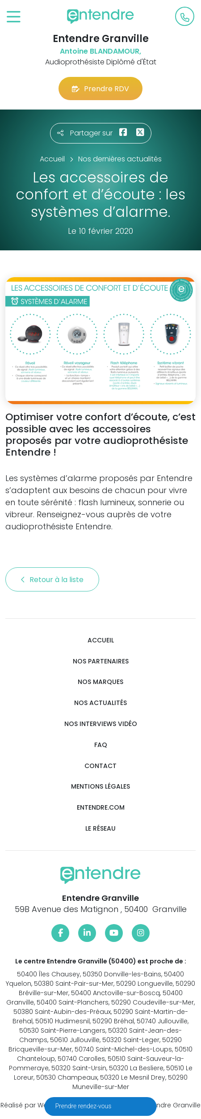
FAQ (100, 745)
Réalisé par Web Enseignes (43, 1105)
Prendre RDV (100, 89)
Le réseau (100, 828)
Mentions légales (100, 786)
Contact (100, 766)
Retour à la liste (52, 579)
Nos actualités (100, 703)
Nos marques (100, 682)
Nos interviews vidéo (100, 724)
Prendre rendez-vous (84, 1106)
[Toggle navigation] (14, 17)
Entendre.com (101, 807)
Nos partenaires (101, 661)
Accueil (101, 640)
